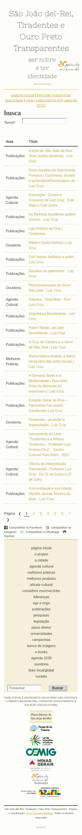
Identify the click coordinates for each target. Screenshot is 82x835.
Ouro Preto (41, 36)
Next (7, 520)
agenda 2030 (41, 658)
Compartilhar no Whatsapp (39, 532)
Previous (19, 514)
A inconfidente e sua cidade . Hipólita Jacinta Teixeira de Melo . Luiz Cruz (51, 494)
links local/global (41, 670)
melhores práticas (41, 572)
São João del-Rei (40, 13)
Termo (9, 122)
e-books (41, 652)
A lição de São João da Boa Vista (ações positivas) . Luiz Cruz (51, 156)
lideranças (41, 597)
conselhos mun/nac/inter (41, 591)
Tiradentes (37, 25)
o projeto (41, 554)
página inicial (22, 95)
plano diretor (41, 627)
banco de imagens (41, 646)
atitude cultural (41, 585)
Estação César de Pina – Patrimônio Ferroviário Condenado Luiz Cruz (48, 405)
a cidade (41, 560)
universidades (41, 633)
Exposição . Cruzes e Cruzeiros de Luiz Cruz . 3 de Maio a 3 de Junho (51, 200)
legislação (41, 621)
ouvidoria (41, 664)
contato (41, 676)
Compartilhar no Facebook (23, 527)
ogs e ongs (41, 603)
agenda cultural (41, 566)
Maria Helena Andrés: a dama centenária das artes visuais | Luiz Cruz (52, 361)
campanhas (41, 640)
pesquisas (41, 615)
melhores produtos (41, 578)
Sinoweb (41, 827)
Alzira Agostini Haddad (39, 813)
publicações (41, 609)
